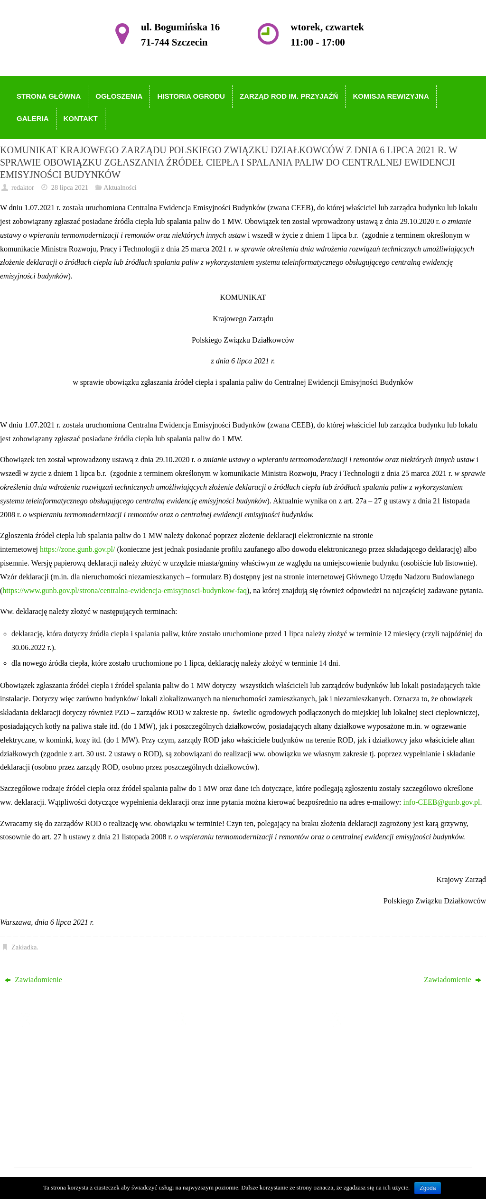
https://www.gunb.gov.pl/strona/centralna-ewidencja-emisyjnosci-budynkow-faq (124, 590)
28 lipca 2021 (69, 187)
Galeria (204, 1116)
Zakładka (24, 947)
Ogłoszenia (210, 1062)
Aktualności (120, 187)
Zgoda (428, 1188)
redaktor (22, 187)
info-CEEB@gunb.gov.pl (441, 802)
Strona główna (215, 1048)
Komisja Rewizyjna (223, 1102)
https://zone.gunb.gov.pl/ (77, 549)
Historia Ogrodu (218, 1075)
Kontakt (205, 1130)
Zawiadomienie (33, 980)
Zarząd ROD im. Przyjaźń (232, 1089)
